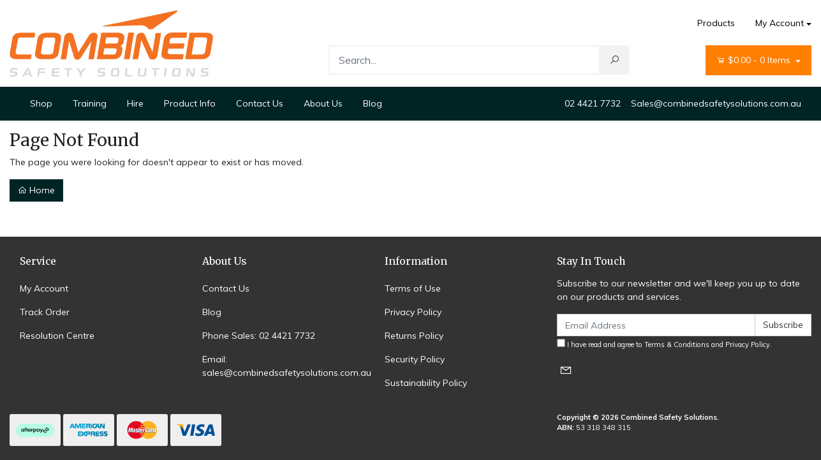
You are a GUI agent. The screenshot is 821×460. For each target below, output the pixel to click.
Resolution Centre (57, 335)
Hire (135, 103)
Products (716, 23)
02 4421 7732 (593, 103)
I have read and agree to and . (664, 344)
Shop (41, 103)
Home (36, 190)
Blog (372, 103)
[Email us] (565, 370)
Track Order (45, 312)
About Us (323, 103)
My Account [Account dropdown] (779, 23)
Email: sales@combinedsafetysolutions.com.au (286, 365)
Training (90, 103)
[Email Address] (656, 325)
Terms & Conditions (676, 344)
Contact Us (259, 103)
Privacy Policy (413, 312)
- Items (754, 60)
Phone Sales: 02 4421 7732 (258, 335)
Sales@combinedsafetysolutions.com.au (716, 103)
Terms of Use (413, 288)
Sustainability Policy (426, 383)
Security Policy (415, 359)
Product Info (190, 103)
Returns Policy (414, 335)
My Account (44, 288)
